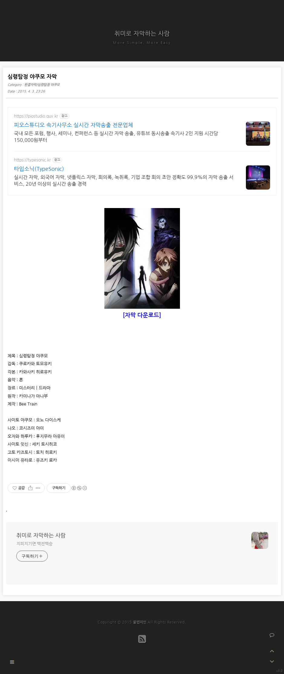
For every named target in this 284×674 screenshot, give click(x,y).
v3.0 (279, 670)
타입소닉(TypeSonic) (39, 169)
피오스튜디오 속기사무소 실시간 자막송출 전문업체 (73, 125)
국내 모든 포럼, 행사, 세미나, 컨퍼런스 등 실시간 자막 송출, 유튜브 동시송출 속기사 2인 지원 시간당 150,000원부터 (116, 136)
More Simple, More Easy (142, 42)
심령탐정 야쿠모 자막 (32, 77)
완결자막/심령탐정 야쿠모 (42, 84)
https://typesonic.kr (32, 160)
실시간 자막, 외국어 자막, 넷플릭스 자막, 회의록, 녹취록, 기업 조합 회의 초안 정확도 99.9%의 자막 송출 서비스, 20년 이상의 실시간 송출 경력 (123, 180)
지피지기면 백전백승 (34, 544)
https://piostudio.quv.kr (36, 116)
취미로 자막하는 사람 (142, 34)
